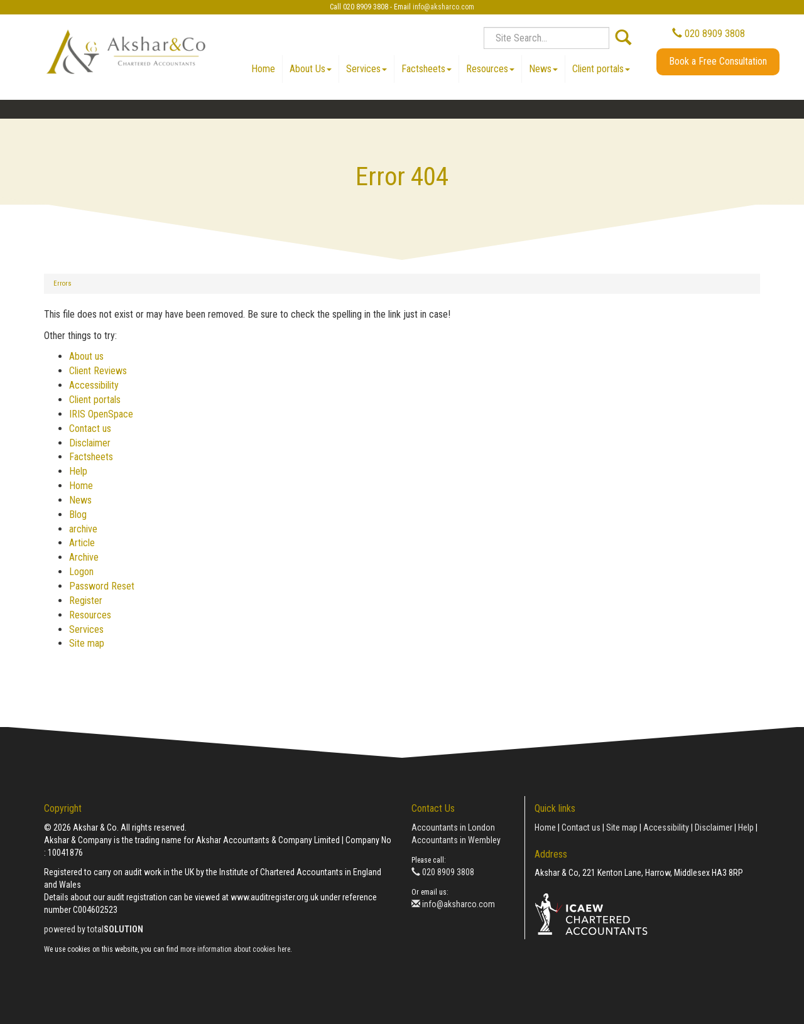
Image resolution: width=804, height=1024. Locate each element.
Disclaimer (90, 443)
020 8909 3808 (708, 34)
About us (86, 356)
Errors (62, 283)
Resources (490, 69)
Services (366, 69)
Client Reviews (98, 371)
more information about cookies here (235, 949)
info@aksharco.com (443, 7)
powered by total (93, 929)
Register (85, 600)
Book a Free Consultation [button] (718, 61)
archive (83, 529)
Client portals (601, 69)
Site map (86, 643)
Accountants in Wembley (456, 840)
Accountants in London (453, 827)
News (543, 69)
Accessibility (94, 385)
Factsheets (426, 69)
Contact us (90, 428)
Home (263, 69)
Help (78, 471)
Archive (84, 557)
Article (82, 543)
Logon (81, 572)
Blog (78, 514)
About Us (311, 69)
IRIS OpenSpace (101, 414)
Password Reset (101, 586)
